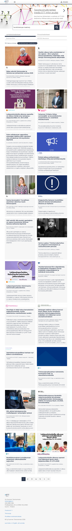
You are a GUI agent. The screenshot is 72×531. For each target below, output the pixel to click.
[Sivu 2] (28, 479)
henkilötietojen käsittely (27, 43)
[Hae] (33, 27)
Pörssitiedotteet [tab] (43, 35)
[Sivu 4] (36, 479)
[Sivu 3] (32, 479)
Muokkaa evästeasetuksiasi (13, 516)
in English (14, 523)
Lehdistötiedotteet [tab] (13, 35)
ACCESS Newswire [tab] (43, 38)
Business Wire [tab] (10, 38)
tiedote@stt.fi (9, 501)
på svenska (21, 523)
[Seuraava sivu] (44, 479)
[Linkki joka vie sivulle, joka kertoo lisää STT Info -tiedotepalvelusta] (50, 14)
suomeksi (8, 523)
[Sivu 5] (40, 479)
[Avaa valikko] (15, 2)
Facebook (8, 510)
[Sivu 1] (23, 479)
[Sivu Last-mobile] (48, 479)
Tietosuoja (8, 513)
